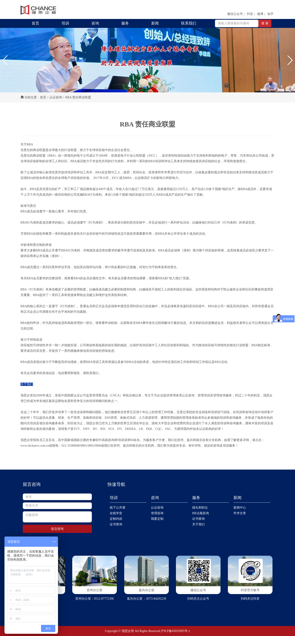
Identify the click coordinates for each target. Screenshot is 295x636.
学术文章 (239, 513)
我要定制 (157, 518)
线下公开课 (117, 507)
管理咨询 (157, 513)
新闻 (155, 23)
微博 (260, 14)
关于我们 (198, 524)
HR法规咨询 (200, 513)
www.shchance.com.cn (35, 445)
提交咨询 (57, 528)
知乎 (270, 14)
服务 (125, 23)
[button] (5, 60)
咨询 (95, 23)
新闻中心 (239, 507)
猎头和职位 (200, 507)
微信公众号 (235, 14)
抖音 (250, 14)
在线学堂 (116, 513)
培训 (65, 23)
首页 (35, 23)
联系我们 (188, 23)
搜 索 (264, 23)
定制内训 (116, 518)
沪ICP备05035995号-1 (175, 631)
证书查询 (116, 524)
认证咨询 (56, 97)
